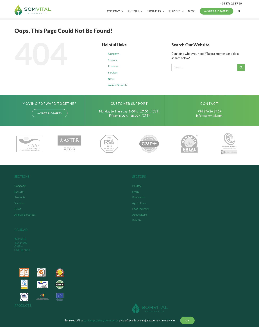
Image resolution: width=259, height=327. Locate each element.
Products (113, 66)
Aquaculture (139, 214)
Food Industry (140, 208)
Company (113, 53)
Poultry (136, 185)
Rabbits (136, 220)
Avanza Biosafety (117, 84)
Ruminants (138, 197)
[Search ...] (204, 67)
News (111, 78)
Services (113, 72)
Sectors (112, 59)
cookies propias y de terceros (101, 320)
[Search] (239, 11)
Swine (135, 191)
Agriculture (139, 203)
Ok (187, 320)
